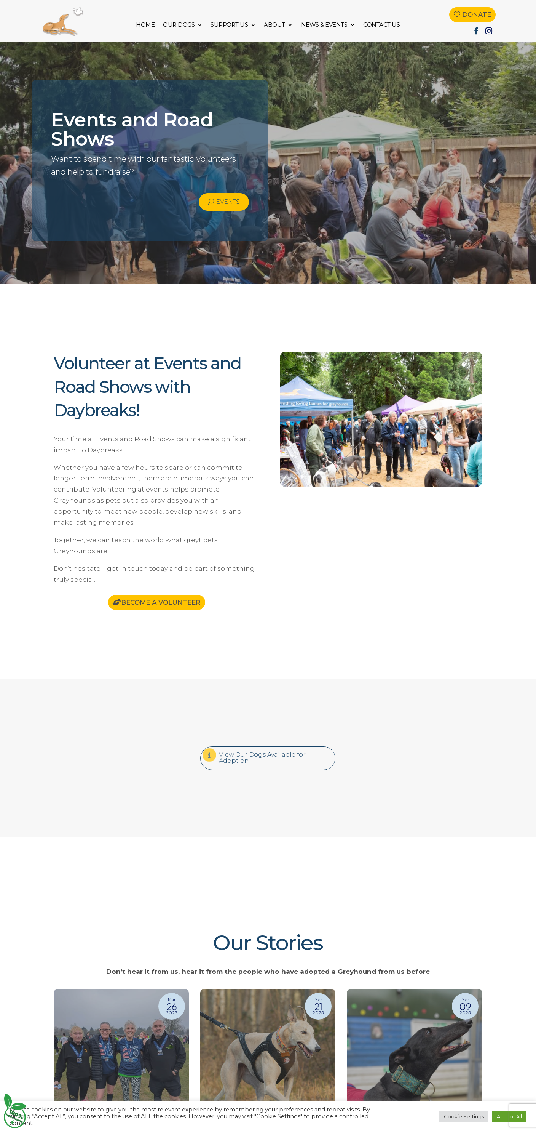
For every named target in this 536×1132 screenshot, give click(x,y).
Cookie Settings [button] (464, 1116)
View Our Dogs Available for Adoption (262, 757)
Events (227, 201)
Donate (476, 14)
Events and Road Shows (132, 129)
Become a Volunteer (161, 602)
